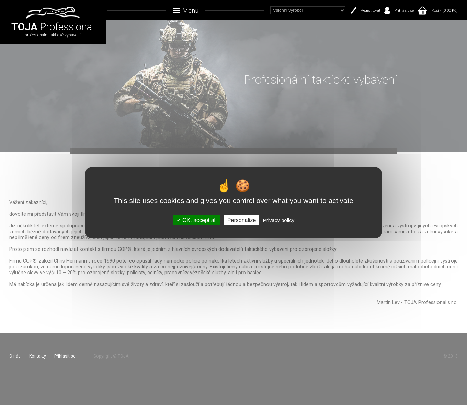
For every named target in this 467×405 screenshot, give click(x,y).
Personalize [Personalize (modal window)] (241, 220)
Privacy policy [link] (279, 220)
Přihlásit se (404, 10)
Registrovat (370, 10)
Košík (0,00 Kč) (445, 10)
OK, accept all (196, 220)
